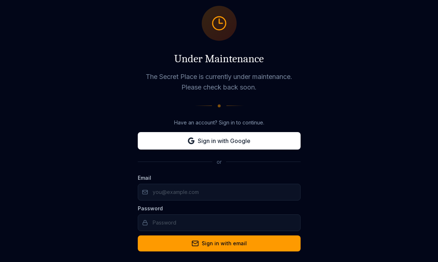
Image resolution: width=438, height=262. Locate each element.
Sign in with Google (219, 140)
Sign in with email (219, 243)
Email (144, 178)
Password (150, 208)
